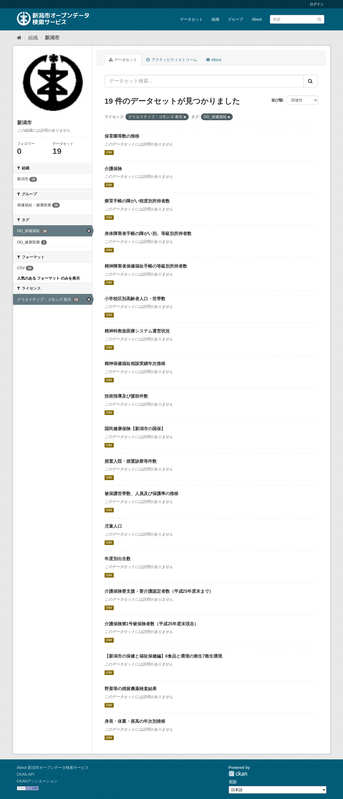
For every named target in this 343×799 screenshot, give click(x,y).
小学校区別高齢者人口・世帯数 (135, 298)
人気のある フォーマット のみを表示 (48, 278)
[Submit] (319, 19)
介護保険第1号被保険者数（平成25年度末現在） (152, 624)
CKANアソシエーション (37, 781)
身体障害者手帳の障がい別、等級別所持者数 (148, 233)
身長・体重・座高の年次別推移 (135, 721)
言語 (232, 782)
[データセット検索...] (204, 81)
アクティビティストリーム (171, 60)
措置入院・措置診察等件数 (131, 461)
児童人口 (113, 526)
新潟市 (52, 37)
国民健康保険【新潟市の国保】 (135, 428)
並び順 (277, 100)
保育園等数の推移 (122, 136)
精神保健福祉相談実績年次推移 (135, 363)
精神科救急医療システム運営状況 (137, 331)
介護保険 (113, 168)
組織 (215, 19)
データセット (191, 19)
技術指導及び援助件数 (126, 396)
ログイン (317, 4)
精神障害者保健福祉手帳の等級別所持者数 (146, 266)
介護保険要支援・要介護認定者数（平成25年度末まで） (159, 591)
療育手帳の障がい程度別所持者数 (137, 201)
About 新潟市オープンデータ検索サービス (53, 767)
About (257, 19)
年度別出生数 (118, 558)
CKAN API (25, 774)
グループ (235, 19)
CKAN (238, 773)
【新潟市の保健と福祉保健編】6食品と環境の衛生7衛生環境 (163, 656)
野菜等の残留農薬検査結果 (131, 688)
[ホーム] (19, 37)
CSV (109, 152)
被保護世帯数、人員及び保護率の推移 (141, 493)
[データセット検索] (297, 19)
